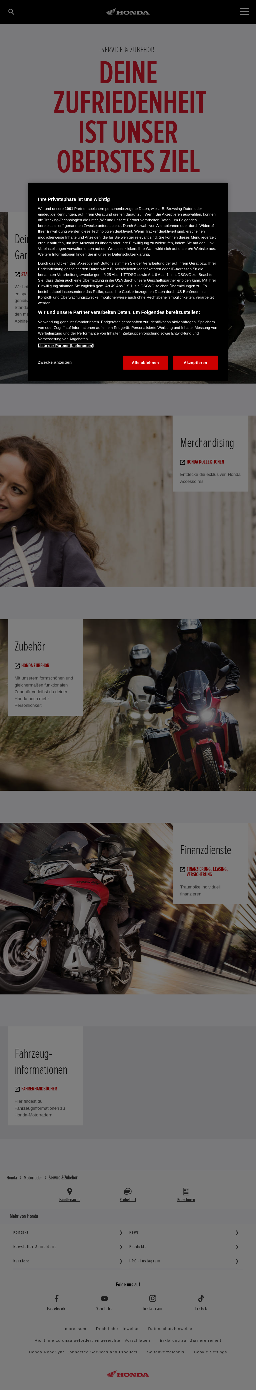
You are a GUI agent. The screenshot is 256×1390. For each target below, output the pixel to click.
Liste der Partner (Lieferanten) (65, 346)
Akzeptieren (195, 363)
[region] (128, 282)
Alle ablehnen (145, 363)
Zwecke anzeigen (55, 362)
